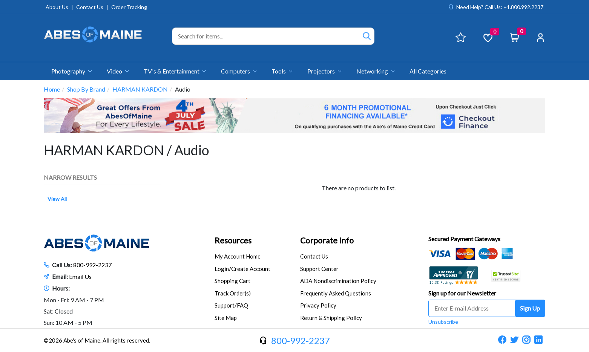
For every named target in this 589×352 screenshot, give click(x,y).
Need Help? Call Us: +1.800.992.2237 (499, 7)
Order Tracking (129, 7)
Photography (71, 71)
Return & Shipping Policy (331, 317)
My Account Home (238, 256)
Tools (281, 71)
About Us (57, 7)
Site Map (226, 317)
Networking (375, 71)
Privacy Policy (318, 305)
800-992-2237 (92, 264)
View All (57, 199)
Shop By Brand (86, 89)
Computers (238, 71)
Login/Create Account (242, 268)
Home (52, 89)
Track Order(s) (233, 293)
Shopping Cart (232, 280)
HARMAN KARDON (140, 89)
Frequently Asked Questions (335, 293)
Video (118, 71)
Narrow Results (70, 177)
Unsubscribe (443, 321)
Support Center (319, 268)
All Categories (428, 71)
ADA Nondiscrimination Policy (338, 280)
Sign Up (530, 308)
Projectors (324, 71)
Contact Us (89, 7)
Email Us (80, 276)
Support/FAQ (231, 305)
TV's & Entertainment (175, 71)
